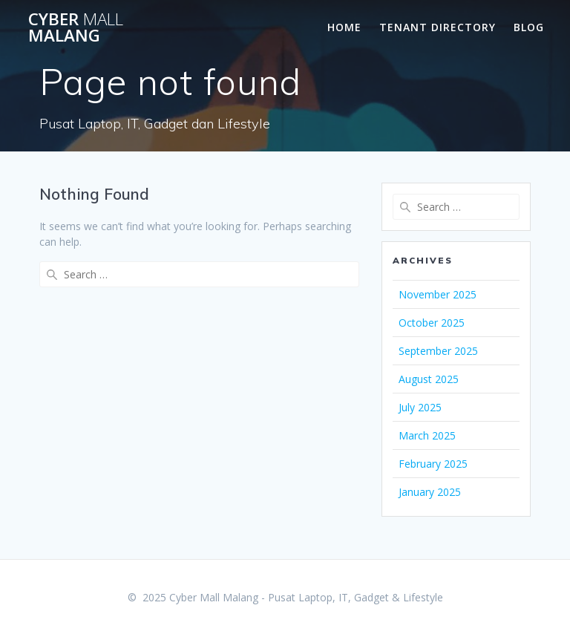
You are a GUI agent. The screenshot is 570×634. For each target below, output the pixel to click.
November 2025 (437, 294)
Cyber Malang (75, 28)
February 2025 (433, 464)
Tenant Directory (437, 27)
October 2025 (432, 323)
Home (344, 27)
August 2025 (429, 379)
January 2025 (430, 492)
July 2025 (420, 407)
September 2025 (438, 351)
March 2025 (427, 435)
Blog (529, 27)
